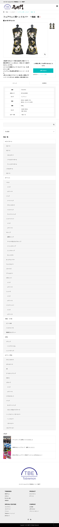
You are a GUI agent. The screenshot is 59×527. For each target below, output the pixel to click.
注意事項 (44, 83)
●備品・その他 (8, 318)
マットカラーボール (12, 164)
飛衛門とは (7, 493)
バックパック (10, 209)
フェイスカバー (10, 264)
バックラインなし (11, 346)
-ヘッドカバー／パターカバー (13, 414)
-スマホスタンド (10, 396)
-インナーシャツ (10, 305)
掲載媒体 (7, 500)
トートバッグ (10, 200)
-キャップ (8, 232)
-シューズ (8, 291)
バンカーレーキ (10, 327)
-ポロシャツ (9, 277)
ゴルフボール (7, 506)
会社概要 (31, 506)
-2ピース (8, 150)
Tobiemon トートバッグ (10, 513)
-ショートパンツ (10, 218)
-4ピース (8, 146)
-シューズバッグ (10, 350)
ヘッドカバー (41, 74)
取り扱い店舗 (7, 498)
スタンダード (10, 155)
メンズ (8, 186)
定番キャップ (10, 236)
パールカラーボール (12, 159)
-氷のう (8, 378)
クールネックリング (11, 373)
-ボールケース (9, 364)
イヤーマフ (9, 268)
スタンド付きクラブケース (13, 409)
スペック (15, 83)
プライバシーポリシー (34, 511)
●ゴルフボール (8, 141)
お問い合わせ (43, 70)
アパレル (7, 511)
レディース (10, 191)
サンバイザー (10, 255)
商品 (46, 74)
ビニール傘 (9, 323)
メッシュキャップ (11, 246)
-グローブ (8, 382)
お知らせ (7, 496)
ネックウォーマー (10, 259)
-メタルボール (9, 168)
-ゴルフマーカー (10, 427)
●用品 (6, 337)
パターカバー (10, 423)
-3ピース (8, 173)
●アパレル (7, 177)
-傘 (7, 368)
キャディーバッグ (11, 405)
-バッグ (8, 196)
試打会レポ (7, 515)
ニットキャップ (11, 250)
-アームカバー (9, 273)
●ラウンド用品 (8, 355)
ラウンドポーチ (11, 205)
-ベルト (8, 182)
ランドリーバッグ (11, 214)
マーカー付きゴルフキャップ (14, 241)
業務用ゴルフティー (11, 332)
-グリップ (8, 341)
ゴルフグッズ (7, 509)
